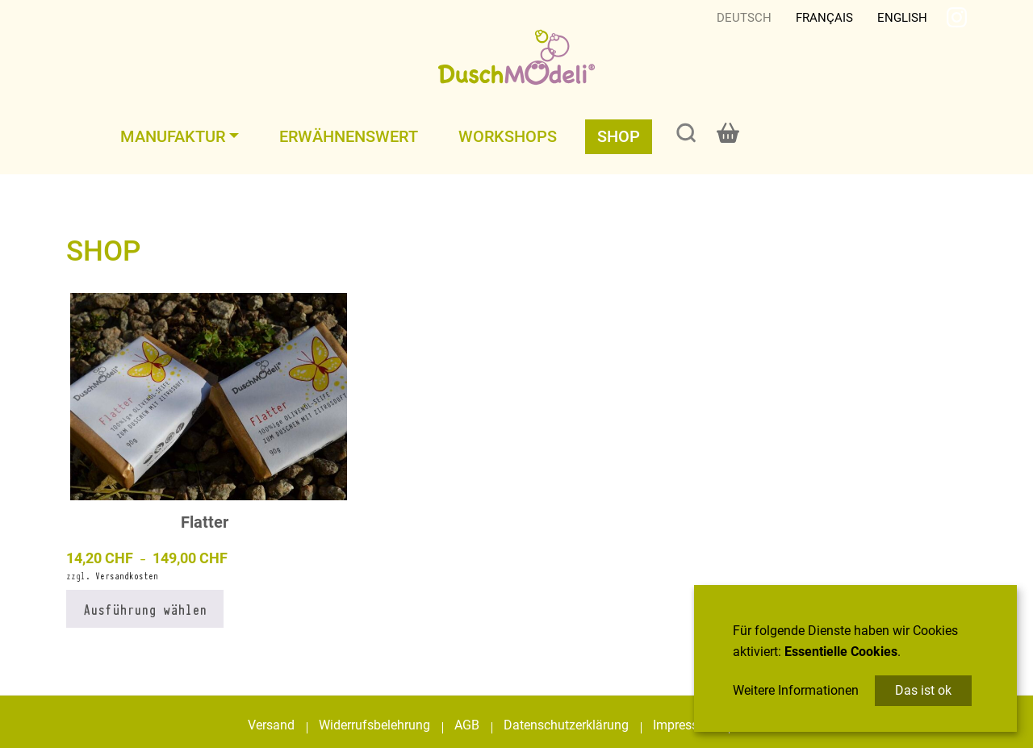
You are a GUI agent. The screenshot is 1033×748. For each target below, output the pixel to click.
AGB (466, 725)
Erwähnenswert (348, 136)
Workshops (507, 136)
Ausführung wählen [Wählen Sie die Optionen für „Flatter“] (145, 608)
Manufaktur (172, 136)
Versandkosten (126, 576)
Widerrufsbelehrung (374, 725)
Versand (271, 725)
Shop (618, 136)
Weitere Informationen (796, 690)
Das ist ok (923, 690)
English (902, 17)
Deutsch (744, 17)
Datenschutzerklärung (566, 725)
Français (824, 17)
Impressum (685, 725)
